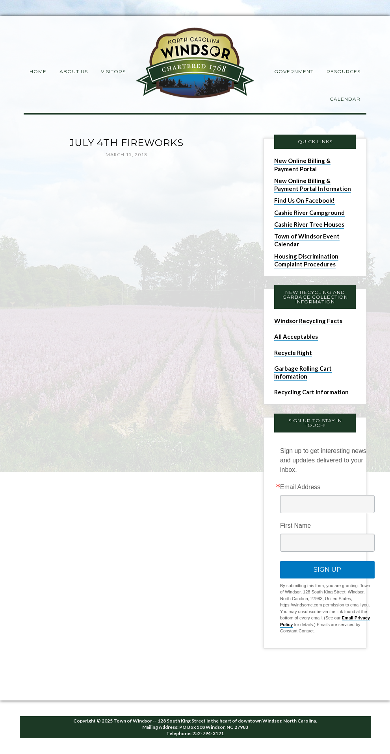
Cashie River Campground (309, 212)
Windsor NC (195, 64)
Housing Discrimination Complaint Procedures (306, 260)
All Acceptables (296, 336)
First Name (295, 526)
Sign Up (327, 569)
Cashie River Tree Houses (309, 224)
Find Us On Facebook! (304, 200)
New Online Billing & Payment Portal (302, 164)
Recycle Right (293, 352)
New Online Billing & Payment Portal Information (312, 184)
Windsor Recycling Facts (308, 320)
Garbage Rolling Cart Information (303, 372)
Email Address (300, 487)
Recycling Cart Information (311, 391)
